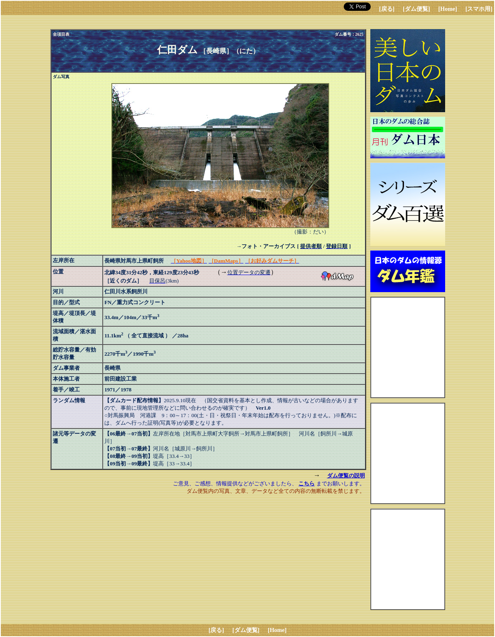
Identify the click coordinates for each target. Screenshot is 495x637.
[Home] (447, 9)
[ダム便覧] (416, 9)
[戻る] (386, 9)
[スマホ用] (479, 9)
